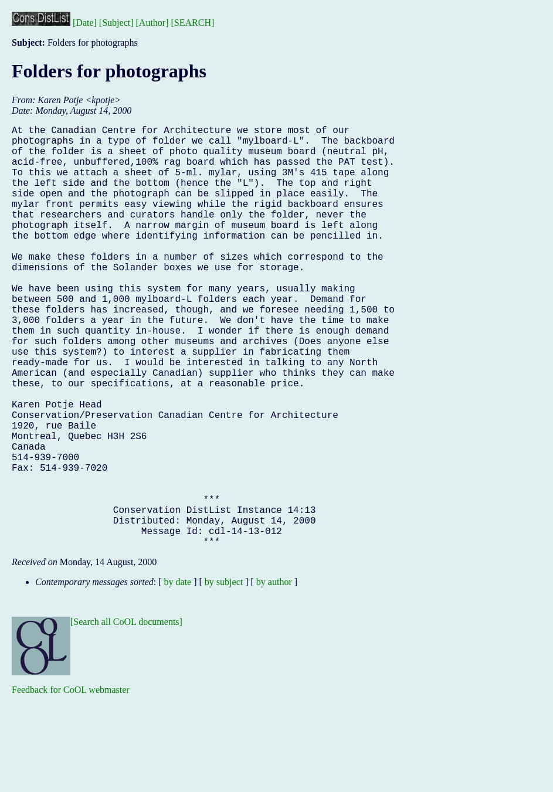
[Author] (152, 23)
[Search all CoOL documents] (126, 715)
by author (274, 676)
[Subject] (116, 23)
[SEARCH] (193, 23)
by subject (224, 676)
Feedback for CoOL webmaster (71, 783)
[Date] (85, 23)
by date (178, 676)
